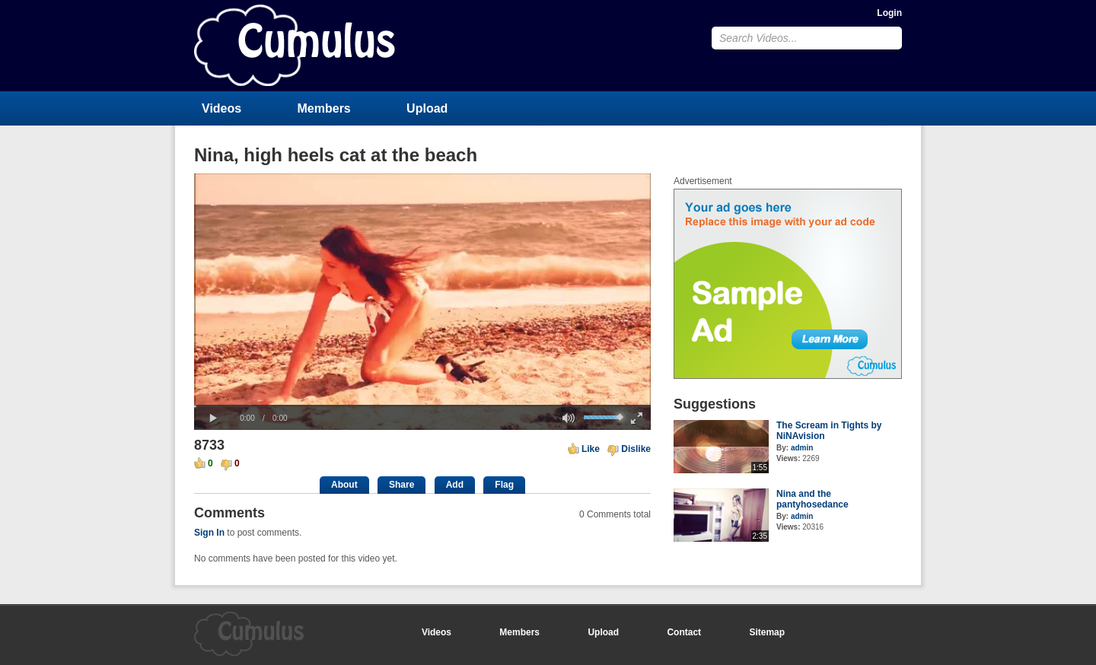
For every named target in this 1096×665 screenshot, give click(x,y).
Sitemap (767, 632)
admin (802, 448)
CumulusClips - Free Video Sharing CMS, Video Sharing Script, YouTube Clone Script (294, 45)
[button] (213, 418)
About (344, 484)
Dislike (636, 449)
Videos (221, 108)
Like (590, 449)
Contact (684, 632)
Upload (427, 108)
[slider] (422, 406)
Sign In (209, 532)
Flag (504, 484)
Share (401, 484)
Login (889, 13)
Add (455, 484)
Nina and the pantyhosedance (812, 499)
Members (324, 108)
